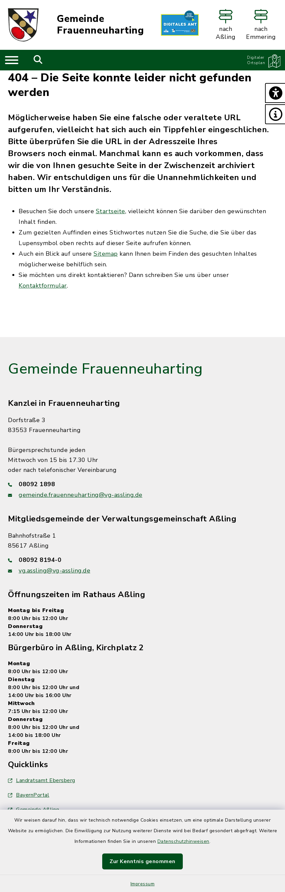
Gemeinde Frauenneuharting (100, 24)
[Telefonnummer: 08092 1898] (142, 484)
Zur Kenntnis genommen (142, 861)
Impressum (143, 884)
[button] (275, 93)
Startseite (110, 211)
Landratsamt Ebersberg (41, 780)
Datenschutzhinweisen (183, 841)
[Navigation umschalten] (11, 60)
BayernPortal (28, 795)
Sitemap (106, 254)
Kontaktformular (43, 286)
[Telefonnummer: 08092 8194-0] (142, 560)
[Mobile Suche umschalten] (38, 60)
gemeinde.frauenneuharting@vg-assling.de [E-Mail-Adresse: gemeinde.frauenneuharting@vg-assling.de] (80, 495)
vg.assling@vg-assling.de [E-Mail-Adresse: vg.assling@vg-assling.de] (54, 571)
